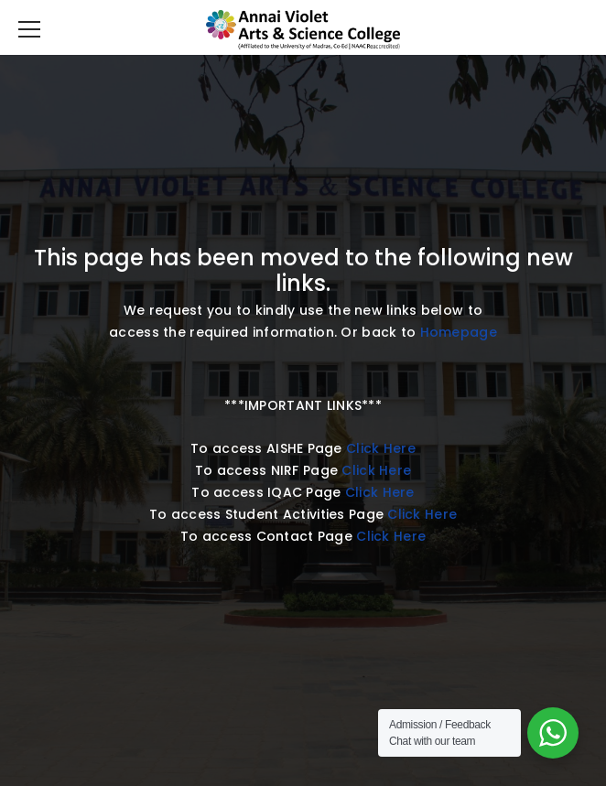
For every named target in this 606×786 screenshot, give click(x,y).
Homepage (458, 332)
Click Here (381, 448)
